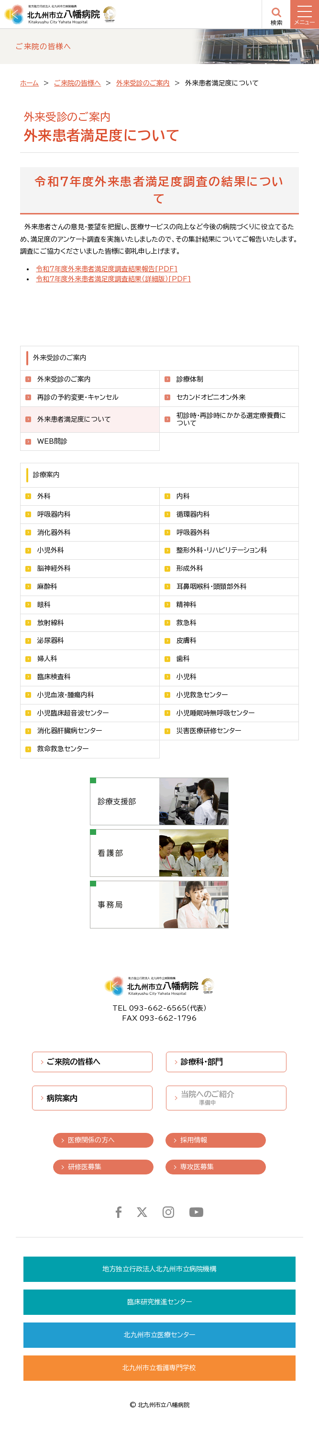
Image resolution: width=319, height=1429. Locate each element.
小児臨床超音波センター (73, 713)
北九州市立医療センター (159, 1335)
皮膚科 (186, 640)
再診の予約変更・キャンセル (78, 397)
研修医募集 (84, 1166)
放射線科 (50, 622)
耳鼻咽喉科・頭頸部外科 (211, 586)
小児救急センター (202, 695)
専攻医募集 (197, 1166)
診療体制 (189, 379)
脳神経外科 (54, 568)
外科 (44, 496)
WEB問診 (52, 441)
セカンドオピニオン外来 (210, 397)
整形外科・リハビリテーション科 (221, 550)
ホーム (29, 83)
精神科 (186, 604)
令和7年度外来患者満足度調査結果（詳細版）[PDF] (113, 279)
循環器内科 (193, 514)
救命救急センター (62, 749)
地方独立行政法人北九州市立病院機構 (159, 1269)
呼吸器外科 (193, 532)
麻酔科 (47, 586)
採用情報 (193, 1140)
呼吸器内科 (54, 514)
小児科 (186, 676)
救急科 (186, 622)
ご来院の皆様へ (77, 83)
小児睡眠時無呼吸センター (215, 713)
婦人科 (47, 658)
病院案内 (62, 1098)
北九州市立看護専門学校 (159, 1368)
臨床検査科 (54, 676)
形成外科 (189, 568)
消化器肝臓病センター (69, 730)
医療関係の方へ (91, 1140)
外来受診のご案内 (143, 83)
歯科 (183, 658)
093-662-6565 (158, 1008)
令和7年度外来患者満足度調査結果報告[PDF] (106, 269)
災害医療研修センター (208, 730)
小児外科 (50, 550)
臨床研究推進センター (159, 1302)
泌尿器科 (50, 640)
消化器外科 (54, 532)
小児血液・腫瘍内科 (65, 695)
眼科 (44, 604)
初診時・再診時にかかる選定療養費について (231, 419)
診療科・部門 (202, 1062)
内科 (183, 496)
